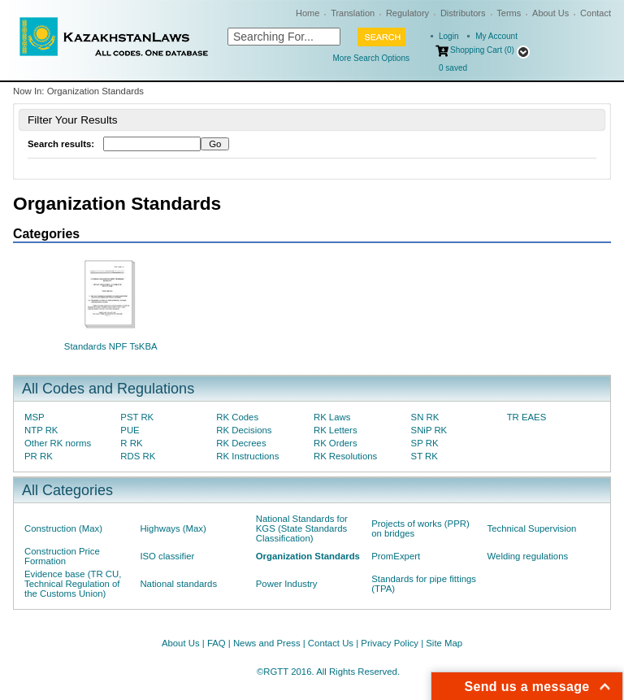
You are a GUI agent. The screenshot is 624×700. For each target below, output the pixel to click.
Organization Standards (308, 556)
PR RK (38, 456)
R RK (131, 443)
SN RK (425, 417)
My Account (496, 36)
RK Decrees (241, 443)
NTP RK (41, 430)
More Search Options (371, 58)
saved (453, 67)
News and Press (267, 643)
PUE (129, 430)
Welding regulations (528, 556)
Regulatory (407, 13)
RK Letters (336, 430)
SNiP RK (429, 430)
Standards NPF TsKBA (111, 346)
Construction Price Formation (62, 556)
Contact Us (330, 643)
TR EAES (527, 417)
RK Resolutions (345, 456)
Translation (353, 13)
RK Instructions (247, 456)
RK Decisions (243, 430)
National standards (178, 584)
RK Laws (332, 417)
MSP (34, 417)
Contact (595, 13)
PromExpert (395, 556)
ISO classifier (167, 556)
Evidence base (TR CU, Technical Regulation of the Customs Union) (72, 583)
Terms (508, 13)
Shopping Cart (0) (482, 50)
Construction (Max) (63, 528)
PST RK (137, 417)
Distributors (463, 13)
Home (307, 13)
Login (448, 36)
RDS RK (137, 456)
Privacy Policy (389, 643)
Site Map (444, 643)
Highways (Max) (173, 528)
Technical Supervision (532, 528)
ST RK (424, 456)
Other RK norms (57, 443)
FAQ (216, 643)
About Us (550, 13)
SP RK (425, 443)
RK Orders (336, 443)
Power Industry (287, 584)
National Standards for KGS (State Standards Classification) (302, 528)
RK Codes (237, 417)
